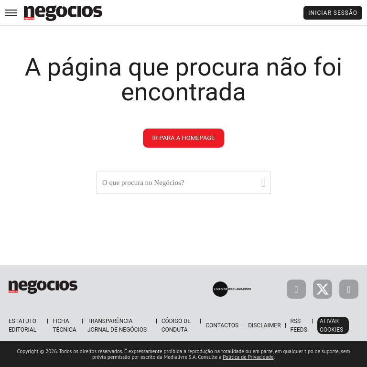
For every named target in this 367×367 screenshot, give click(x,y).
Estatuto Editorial (22, 325)
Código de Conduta (176, 325)
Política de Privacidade (248, 357)
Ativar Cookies (331, 325)
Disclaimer (264, 325)
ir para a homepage (183, 137)
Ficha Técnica (64, 325)
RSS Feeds (299, 325)
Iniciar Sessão (332, 13)
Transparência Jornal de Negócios (117, 325)
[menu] (11, 13)
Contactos (221, 325)
